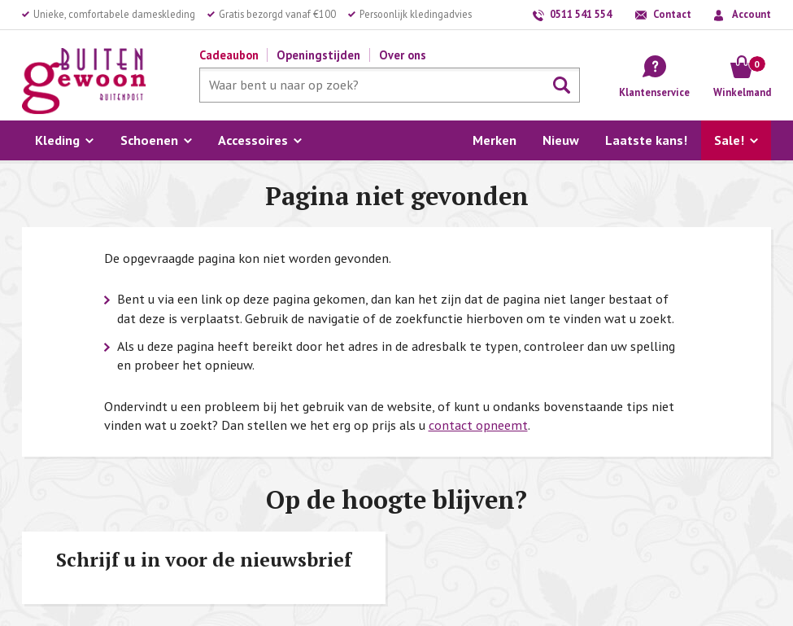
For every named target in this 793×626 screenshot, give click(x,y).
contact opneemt (478, 425)
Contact (672, 13)
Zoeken (562, 85)
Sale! (729, 140)
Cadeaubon (229, 55)
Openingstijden (318, 55)
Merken (494, 140)
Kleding (57, 140)
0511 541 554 (581, 13)
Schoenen (149, 140)
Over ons (402, 55)
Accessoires (253, 140)
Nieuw (560, 140)
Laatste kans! (646, 140)
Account (751, 13)
